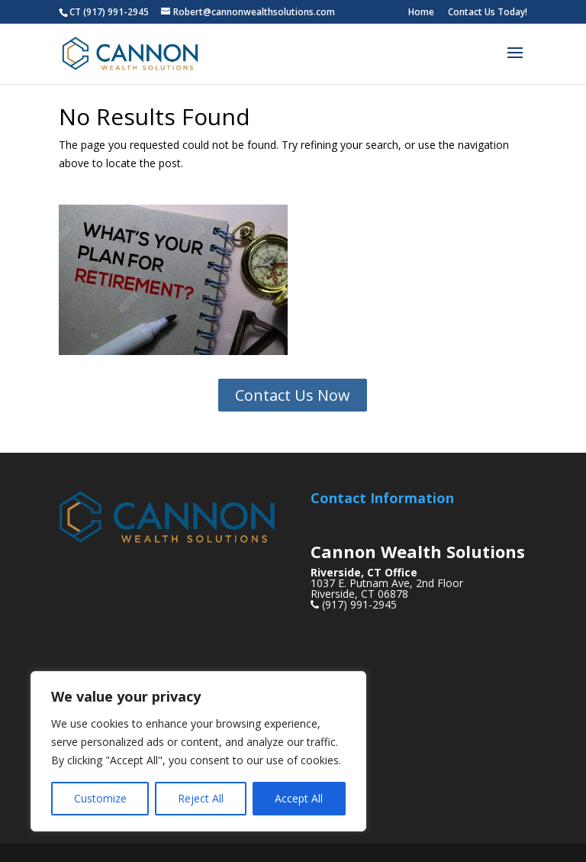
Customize (100, 798)
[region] (198, 751)
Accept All (299, 798)
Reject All (201, 798)
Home (421, 13)
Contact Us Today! (487, 13)
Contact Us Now (292, 395)
